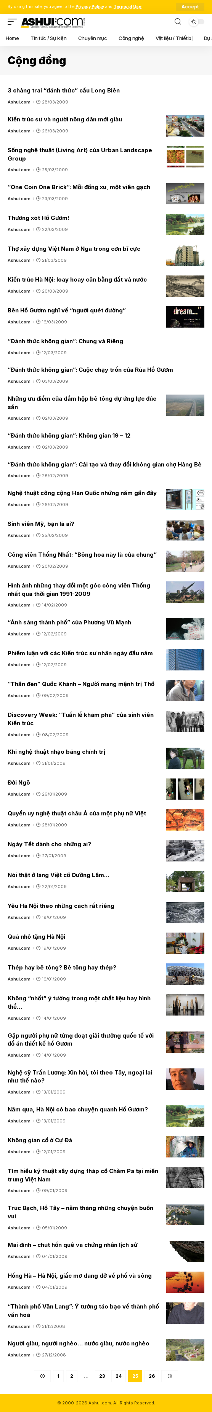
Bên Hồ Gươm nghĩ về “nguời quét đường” (67, 310)
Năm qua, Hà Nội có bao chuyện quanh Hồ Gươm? (78, 1109)
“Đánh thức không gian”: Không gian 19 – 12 (69, 435)
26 (152, 1376)
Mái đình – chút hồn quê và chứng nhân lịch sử (73, 1244)
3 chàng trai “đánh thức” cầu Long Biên (64, 90)
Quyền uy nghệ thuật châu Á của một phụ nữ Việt (77, 813)
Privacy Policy (89, 6)
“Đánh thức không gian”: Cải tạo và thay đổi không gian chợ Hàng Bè (105, 464)
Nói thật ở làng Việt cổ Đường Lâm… (58, 875)
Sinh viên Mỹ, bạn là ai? (41, 523)
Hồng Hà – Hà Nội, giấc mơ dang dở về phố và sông (80, 1275)
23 (102, 1376)
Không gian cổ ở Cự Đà (40, 1140)
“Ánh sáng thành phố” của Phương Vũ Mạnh (69, 622)
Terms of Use (127, 6)
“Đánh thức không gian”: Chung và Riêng (65, 341)
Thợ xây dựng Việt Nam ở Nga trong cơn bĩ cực (74, 248)
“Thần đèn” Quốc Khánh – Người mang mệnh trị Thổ (81, 684)
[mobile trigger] (14, 22)
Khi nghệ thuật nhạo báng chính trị (56, 751)
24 (119, 1376)
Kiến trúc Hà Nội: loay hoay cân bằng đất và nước (77, 279)
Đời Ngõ (19, 782)
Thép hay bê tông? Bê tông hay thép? (62, 967)
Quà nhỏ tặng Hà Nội (36, 936)
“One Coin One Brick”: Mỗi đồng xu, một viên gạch (79, 187)
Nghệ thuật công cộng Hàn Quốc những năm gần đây (82, 493)
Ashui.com (19, 102)
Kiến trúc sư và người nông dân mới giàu (65, 119)
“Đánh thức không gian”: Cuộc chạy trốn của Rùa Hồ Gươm (90, 369)
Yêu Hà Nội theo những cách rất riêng (61, 905)
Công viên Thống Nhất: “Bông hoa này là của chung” (82, 554)
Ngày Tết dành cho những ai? (49, 844)
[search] (178, 21)
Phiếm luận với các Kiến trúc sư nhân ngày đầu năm (80, 653)
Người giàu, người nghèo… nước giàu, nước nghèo (78, 1343)
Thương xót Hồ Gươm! (38, 217)
